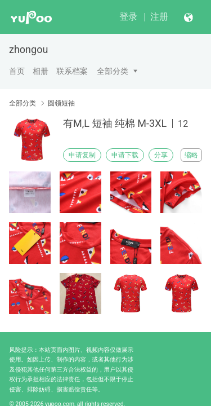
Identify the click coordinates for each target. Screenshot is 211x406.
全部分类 (112, 71)
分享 (161, 155)
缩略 (191, 155)
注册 (159, 16)
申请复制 (82, 155)
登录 (128, 16)
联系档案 (72, 71)
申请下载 (124, 155)
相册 (40, 71)
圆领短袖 (61, 103)
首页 (17, 71)
